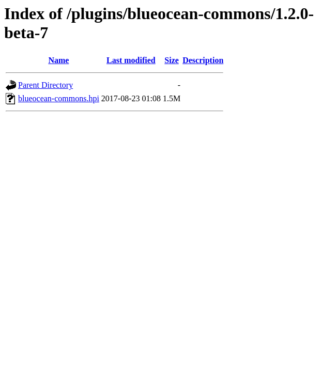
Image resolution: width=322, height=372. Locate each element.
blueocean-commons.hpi (58, 98)
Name (58, 60)
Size (171, 60)
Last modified (131, 60)
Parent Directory (45, 85)
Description (202, 60)
